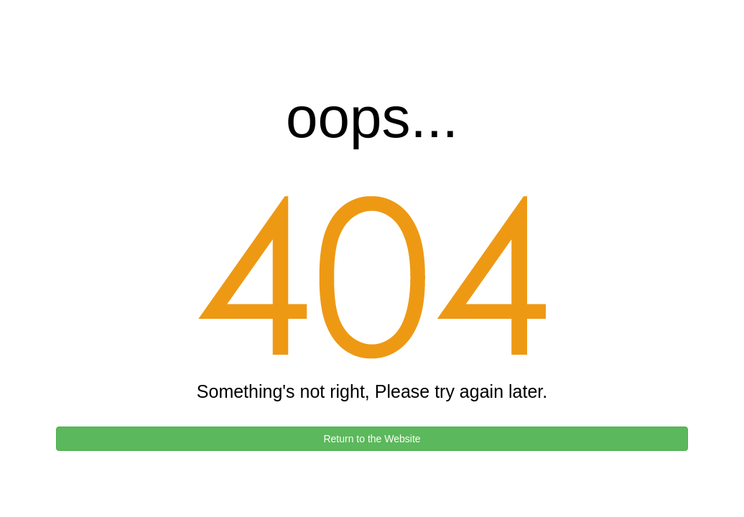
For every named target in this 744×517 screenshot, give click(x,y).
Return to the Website (371, 438)
